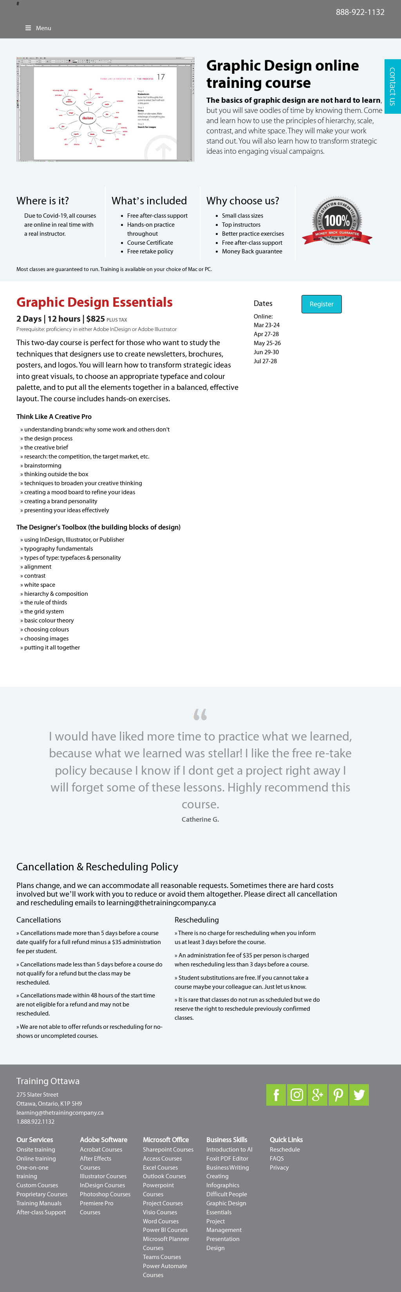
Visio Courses (160, 1212)
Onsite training (35, 1149)
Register (322, 304)
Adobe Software (103, 1140)
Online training (36, 1158)
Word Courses (161, 1221)
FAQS (277, 1158)
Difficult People (226, 1194)
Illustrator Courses (103, 1176)
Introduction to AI (229, 1149)
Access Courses (162, 1158)
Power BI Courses (165, 1230)
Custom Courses (37, 1185)
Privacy (279, 1167)
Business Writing (227, 1167)
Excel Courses (160, 1167)
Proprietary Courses (41, 1194)
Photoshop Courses (105, 1194)
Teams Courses (162, 1257)
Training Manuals (38, 1203)
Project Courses (163, 1203)
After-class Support (41, 1212)
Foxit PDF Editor (227, 1158)
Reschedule (285, 1149)
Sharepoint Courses (168, 1149)
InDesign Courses (102, 1185)
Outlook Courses (164, 1176)
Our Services (34, 1140)
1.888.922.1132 (35, 1121)
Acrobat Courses (101, 1149)
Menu (37, 28)
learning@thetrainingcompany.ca (161, 902)
